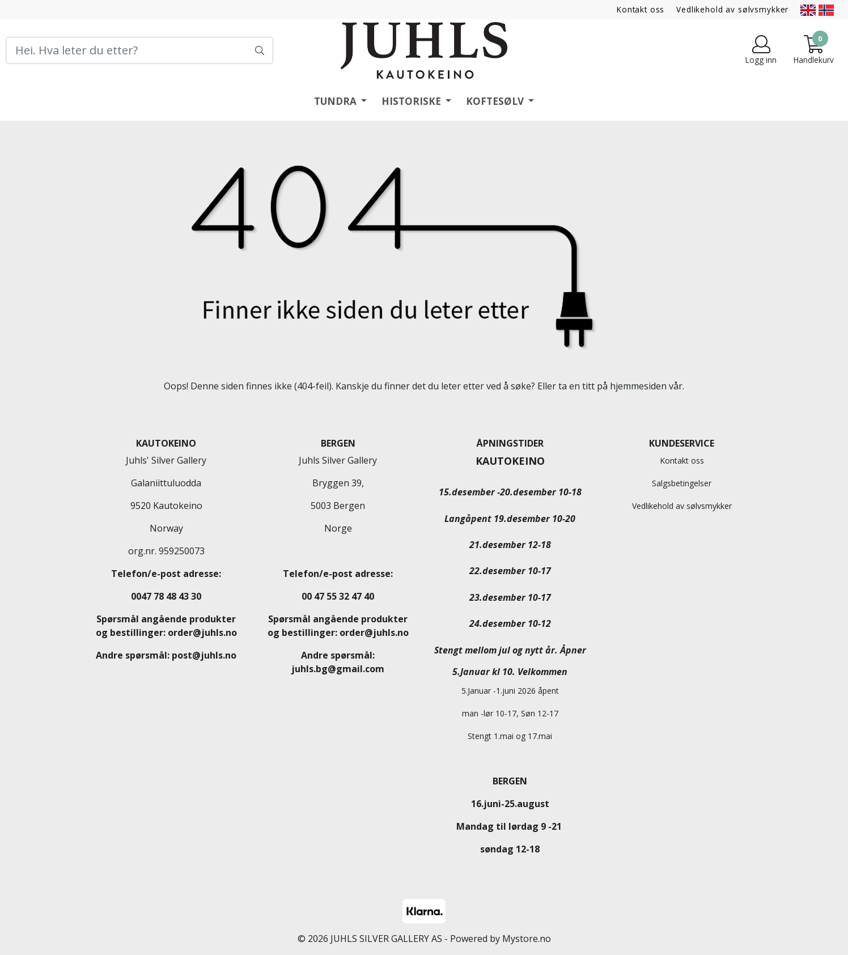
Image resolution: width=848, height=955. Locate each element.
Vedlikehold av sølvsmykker (732, 9)
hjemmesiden (638, 386)
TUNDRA (336, 101)
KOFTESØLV (496, 101)
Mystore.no (526, 938)
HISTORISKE (412, 101)
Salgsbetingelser (681, 483)
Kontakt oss (640, 9)
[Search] (139, 50)
